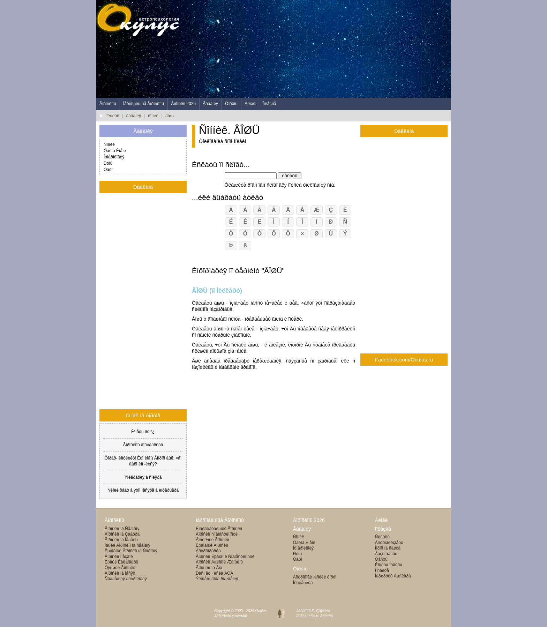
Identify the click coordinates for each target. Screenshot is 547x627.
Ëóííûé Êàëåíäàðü (121, 562)
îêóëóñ (112, 115)
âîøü (169, 115)
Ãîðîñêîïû (107, 103)
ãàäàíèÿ (133, 115)
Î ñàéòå (382, 570)
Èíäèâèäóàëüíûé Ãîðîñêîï (219, 528)
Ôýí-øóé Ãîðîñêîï (120, 567)
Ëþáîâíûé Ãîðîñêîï (212, 545)
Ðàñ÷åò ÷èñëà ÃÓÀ (214, 573)
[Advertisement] (324, 49)
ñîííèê (153, 115)
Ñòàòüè (382, 537)
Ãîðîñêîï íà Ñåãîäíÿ (122, 528)
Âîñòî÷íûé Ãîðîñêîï (212, 539)
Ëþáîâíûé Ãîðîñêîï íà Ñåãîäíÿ (131, 550)
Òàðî (108, 169)
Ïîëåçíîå (269, 103)
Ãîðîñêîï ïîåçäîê (119, 556)
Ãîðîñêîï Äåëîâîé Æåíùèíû (219, 562)
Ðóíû (108, 163)
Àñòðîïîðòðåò (208, 550)
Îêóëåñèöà (303, 582)
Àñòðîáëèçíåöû (389, 542)
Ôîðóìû (231, 103)
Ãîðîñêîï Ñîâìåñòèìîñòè (217, 534)
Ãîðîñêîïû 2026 (309, 520)
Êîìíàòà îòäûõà (388, 564)
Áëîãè (250, 103)
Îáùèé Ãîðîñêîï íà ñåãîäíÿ (127, 545)
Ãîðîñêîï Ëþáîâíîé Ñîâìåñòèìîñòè (225, 556)
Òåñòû (381, 559)
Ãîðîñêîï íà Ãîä (209, 567)
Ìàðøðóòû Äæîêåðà (393, 576)
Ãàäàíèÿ (210, 103)
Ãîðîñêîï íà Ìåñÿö (120, 573)
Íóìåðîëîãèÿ (114, 157)
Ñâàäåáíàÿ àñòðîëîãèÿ (126, 578)
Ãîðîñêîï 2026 (183, 103)
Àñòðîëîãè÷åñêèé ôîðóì (315, 577)
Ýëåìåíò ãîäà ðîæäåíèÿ (217, 578)
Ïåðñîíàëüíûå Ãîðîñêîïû (143, 103)
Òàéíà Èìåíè (115, 150)
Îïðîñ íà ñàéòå (387, 548)
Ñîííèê (109, 144)
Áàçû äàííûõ (386, 553)
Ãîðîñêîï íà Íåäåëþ (121, 539)
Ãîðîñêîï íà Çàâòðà (122, 534)
